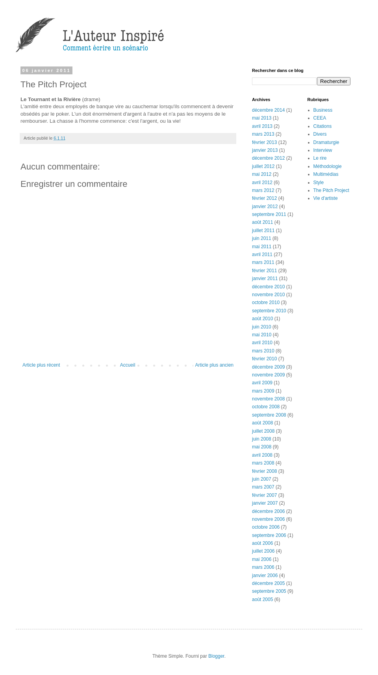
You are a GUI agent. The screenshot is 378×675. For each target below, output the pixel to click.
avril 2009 (262, 382)
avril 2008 (262, 455)
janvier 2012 (265, 206)
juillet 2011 (263, 230)
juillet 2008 (263, 431)
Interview (322, 150)
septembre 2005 (269, 591)
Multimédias (326, 174)
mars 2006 (263, 567)
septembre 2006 (269, 535)
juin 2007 (261, 479)
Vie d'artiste (325, 198)
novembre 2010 (268, 294)
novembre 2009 (268, 375)
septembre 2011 (269, 214)
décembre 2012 (268, 158)
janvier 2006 (265, 575)
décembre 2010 (268, 287)
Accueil (127, 365)
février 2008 (264, 471)
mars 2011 (263, 262)
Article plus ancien (214, 365)
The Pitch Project (331, 190)
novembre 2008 (268, 399)
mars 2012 (263, 190)
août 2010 (262, 318)
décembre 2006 (268, 511)
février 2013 (264, 142)
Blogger (216, 656)
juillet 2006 (263, 551)
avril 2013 (262, 126)
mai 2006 (261, 559)
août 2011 (262, 222)
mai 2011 (261, 246)
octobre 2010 (266, 302)
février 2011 (264, 270)
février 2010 (264, 358)
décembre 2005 (268, 583)
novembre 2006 (268, 519)
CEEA (319, 118)
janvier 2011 (265, 278)
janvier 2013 (265, 150)
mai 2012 (261, 174)
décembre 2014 (268, 110)
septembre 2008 (269, 415)
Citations (322, 126)
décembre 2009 (268, 367)
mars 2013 (263, 134)
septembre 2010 (269, 311)
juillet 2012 (263, 166)
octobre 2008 (266, 406)
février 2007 (264, 495)
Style (318, 182)
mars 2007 (263, 487)
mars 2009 (263, 391)
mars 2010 (263, 351)
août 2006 (262, 543)
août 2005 (262, 599)
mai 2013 (261, 118)
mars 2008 (263, 463)
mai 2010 (261, 335)
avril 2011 (262, 254)
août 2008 (262, 423)
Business (323, 110)
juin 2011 (261, 238)
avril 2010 (262, 342)
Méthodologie (327, 166)
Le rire (320, 158)
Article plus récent (41, 365)
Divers (320, 134)
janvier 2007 (265, 503)
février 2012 (264, 198)
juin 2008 (261, 439)
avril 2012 (262, 182)
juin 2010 (261, 327)
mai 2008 (261, 447)
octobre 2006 (266, 527)
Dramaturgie (326, 142)
